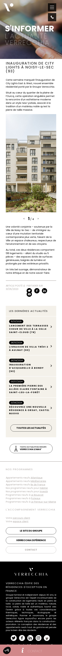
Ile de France (38, 484)
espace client (20, 521)
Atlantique (36, 477)
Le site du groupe (31, 530)
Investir (44, 491)
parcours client (21, 518)
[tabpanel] (31, 163)
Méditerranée (38, 481)
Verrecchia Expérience (31, 540)
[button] (7, 650)
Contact (31, 549)
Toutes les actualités (31, 428)
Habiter (44, 488)
